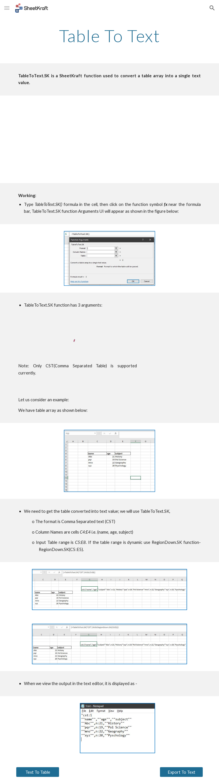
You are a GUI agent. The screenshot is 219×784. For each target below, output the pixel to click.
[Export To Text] (181, 772)
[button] (7, 8)
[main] (109, 35)
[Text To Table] (37, 772)
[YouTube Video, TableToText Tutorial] (109, 139)
